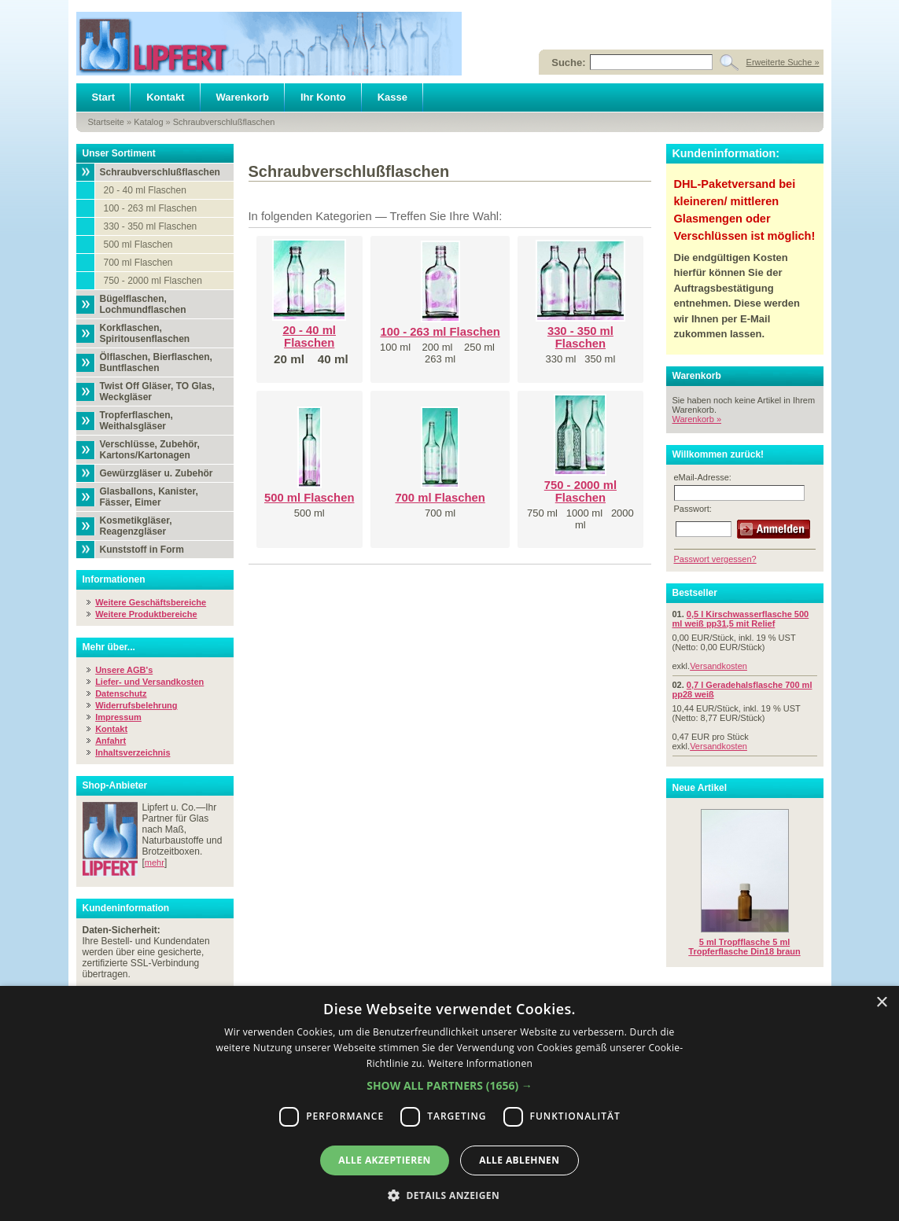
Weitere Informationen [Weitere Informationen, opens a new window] (480, 1063)
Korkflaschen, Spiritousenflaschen (145, 333)
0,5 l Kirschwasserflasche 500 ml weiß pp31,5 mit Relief (740, 618)
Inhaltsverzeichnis (132, 752)
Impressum (118, 717)
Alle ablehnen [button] (519, 1160)
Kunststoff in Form (142, 549)
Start (104, 97)
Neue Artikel (700, 787)
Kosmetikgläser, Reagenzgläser (136, 526)
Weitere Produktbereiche (146, 614)
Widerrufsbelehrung (136, 705)
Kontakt (165, 97)
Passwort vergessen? (715, 559)
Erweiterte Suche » (783, 62)
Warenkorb (242, 97)
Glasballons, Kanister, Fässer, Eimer (149, 497)
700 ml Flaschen (138, 262)
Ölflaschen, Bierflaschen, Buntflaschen (156, 362)
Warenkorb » (697, 419)
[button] (449, 1085)
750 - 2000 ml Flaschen (153, 280)
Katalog (148, 122)
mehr (154, 862)
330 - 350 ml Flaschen (150, 226)
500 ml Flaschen (138, 244)
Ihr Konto (323, 97)
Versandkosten (718, 666)
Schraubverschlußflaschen (224, 122)
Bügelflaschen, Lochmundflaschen (143, 304)
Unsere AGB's (124, 670)
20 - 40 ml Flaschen (145, 190)
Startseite (106, 122)
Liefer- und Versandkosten (149, 681)
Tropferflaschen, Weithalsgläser (136, 421)
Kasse (392, 97)
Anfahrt (110, 740)
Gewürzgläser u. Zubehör (156, 473)
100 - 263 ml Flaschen (150, 208)
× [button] (881, 1003)
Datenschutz (120, 693)
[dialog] (449, 1103)
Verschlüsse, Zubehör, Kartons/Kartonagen (150, 450)
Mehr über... (109, 647)
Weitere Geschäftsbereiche (150, 602)
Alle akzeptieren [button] (384, 1160)
